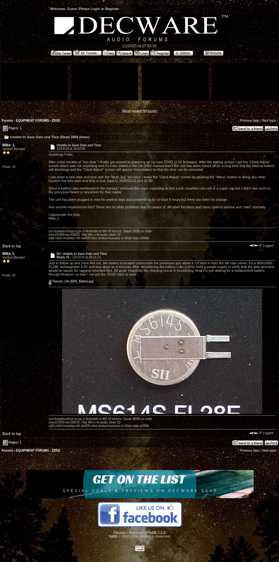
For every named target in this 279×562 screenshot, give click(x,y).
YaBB (113, 536)
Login (95, 9)
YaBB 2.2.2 (156, 532)
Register (112, 9)
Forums (7, 120)
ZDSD (56, 120)
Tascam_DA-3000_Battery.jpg (71, 281)
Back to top (11, 246)
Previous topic (250, 120)
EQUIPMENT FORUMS (32, 120)
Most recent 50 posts (139, 111)
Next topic (269, 120)
